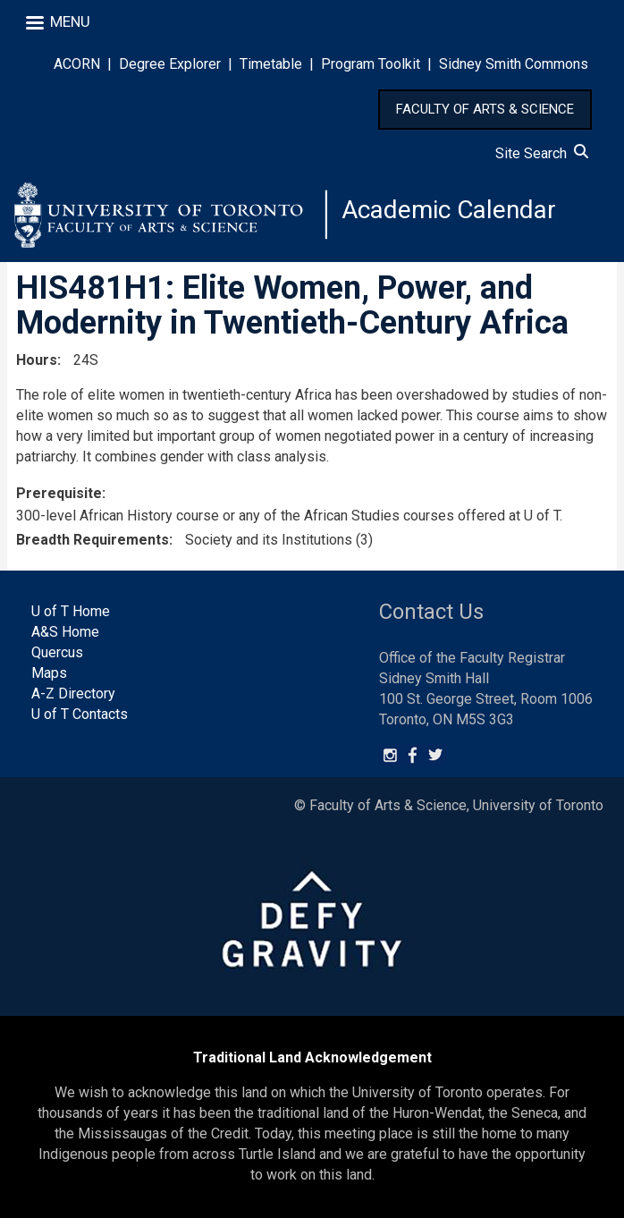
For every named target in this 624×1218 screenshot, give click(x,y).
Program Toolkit (370, 63)
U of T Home (70, 611)
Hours (36, 359)
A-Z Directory (73, 693)
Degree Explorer (170, 63)
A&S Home (65, 631)
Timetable (271, 63)
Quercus (57, 652)
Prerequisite (59, 493)
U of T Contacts (79, 714)
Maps (49, 672)
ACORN (77, 63)
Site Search (541, 153)
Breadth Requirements (92, 539)
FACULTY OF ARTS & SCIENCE (485, 109)
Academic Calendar (449, 209)
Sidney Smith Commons (513, 63)
